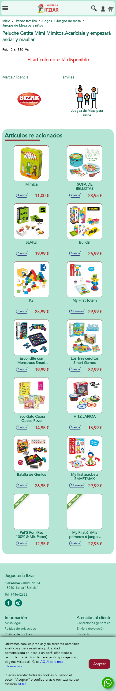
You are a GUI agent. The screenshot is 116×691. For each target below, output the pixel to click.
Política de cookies (18, 634)
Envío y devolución (90, 628)
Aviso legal (13, 623)
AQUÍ (22, 684)
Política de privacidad (20, 628)
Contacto (83, 634)
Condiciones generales (93, 623)
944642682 (19, 594)
